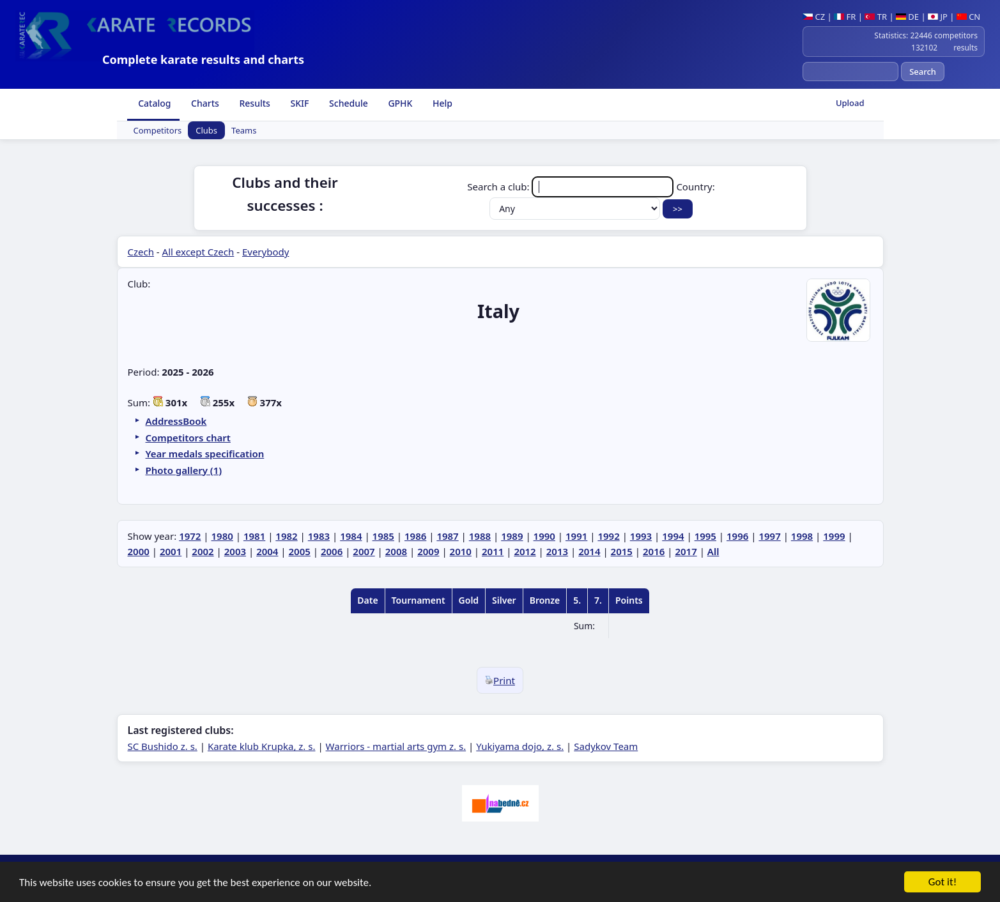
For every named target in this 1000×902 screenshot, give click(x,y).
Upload (850, 103)
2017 (685, 551)
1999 (834, 536)
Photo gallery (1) (184, 470)
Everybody (265, 251)
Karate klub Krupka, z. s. (262, 746)
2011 (493, 551)
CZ (814, 16)
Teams (243, 130)
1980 (222, 536)
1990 (544, 536)
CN (968, 16)
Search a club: (571, 186)
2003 (235, 551)
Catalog (153, 103)
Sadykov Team (606, 746)
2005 (300, 551)
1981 (254, 536)
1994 (673, 536)
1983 (319, 536)
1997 (769, 536)
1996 (737, 536)
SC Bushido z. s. (162, 746)
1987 (447, 536)
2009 (428, 551)
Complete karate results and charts (203, 59)
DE (907, 16)
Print (500, 680)
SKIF (298, 103)
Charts (203, 103)
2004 (267, 551)
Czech (141, 251)
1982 (286, 536)
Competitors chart (188, 437)
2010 (461, 551)
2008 (396, 551)
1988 (480, 536)
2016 (654, 551)
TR (876, 16)
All (713, 551)
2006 (331, 551)
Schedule (347, 103)
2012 (524, 551)
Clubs (206, 130)
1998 (802, 536)
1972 (190, 536)
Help (441, 103)
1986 (415, 536)
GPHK (399, 103)
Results (253, 103)
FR (845, 16)
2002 (202, 551)
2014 (589, 551)
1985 (383, 536)
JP (938, 16)
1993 (641, 536)
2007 (363, 551)
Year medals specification (205, 453)
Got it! (942, 883)
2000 (139, 551)
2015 (622, 551)
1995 (705, 536)
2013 (557, 551)
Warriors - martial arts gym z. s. (396, 746)
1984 (351, 536)
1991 (576, 536)
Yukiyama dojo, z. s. (520, 746)
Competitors (158, 130)
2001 (170, 551)
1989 (512, 536)
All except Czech (198, 251)
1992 (608, 536)
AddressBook (176, 421)
